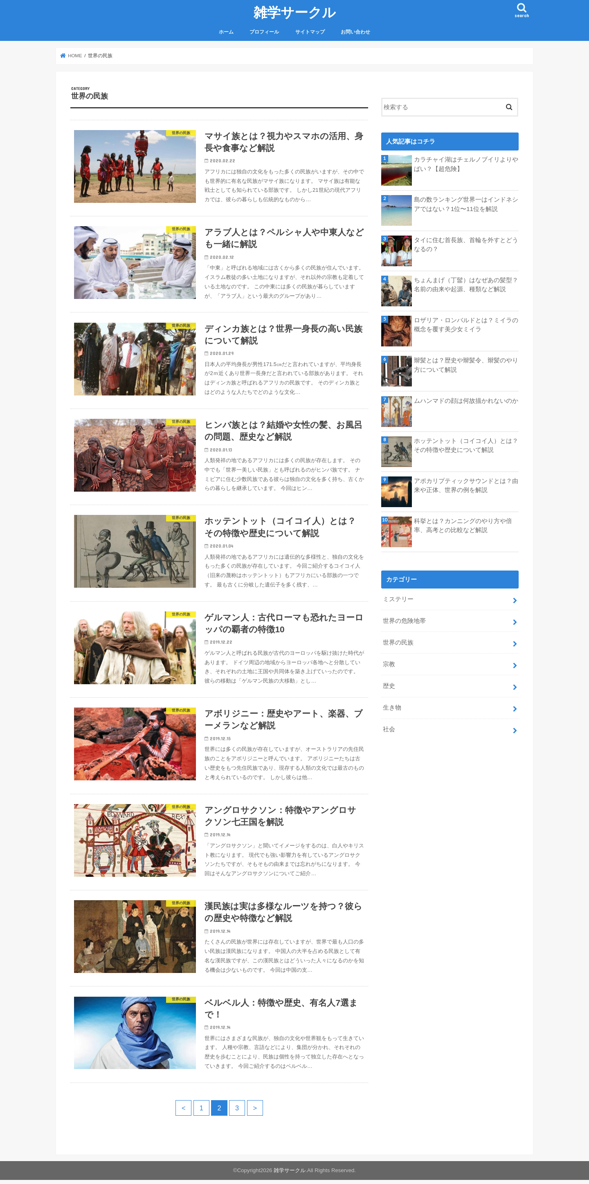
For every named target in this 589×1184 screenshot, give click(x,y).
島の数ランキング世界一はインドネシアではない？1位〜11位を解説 (466, 204)
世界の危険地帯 (404, 621)
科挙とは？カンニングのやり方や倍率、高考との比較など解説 (463, 525)
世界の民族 (398, 642)
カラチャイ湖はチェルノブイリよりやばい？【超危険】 (466, 164)
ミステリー (398, 599)
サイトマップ (310, 32)
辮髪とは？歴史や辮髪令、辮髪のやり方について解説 (466, 365)
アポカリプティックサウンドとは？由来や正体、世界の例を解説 (466, 485)
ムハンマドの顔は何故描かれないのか (466, 401)
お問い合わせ (355, 32)
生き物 (392, 707)
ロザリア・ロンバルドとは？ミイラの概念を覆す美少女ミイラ (466, 325)
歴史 (389, 686)
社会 (389, 729)
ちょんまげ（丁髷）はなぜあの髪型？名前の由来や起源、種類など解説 (466, 284)
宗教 (389, 664)
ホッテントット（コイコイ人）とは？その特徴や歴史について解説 (466, 445)
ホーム (226, 32)
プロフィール (264, 32)
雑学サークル (295, 12)
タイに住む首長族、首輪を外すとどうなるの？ (466, 244)
